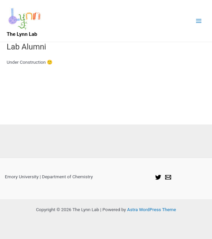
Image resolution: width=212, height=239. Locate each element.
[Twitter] (158, 177)
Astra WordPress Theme (151, 209)
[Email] (168, 177)
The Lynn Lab (22, 34)
